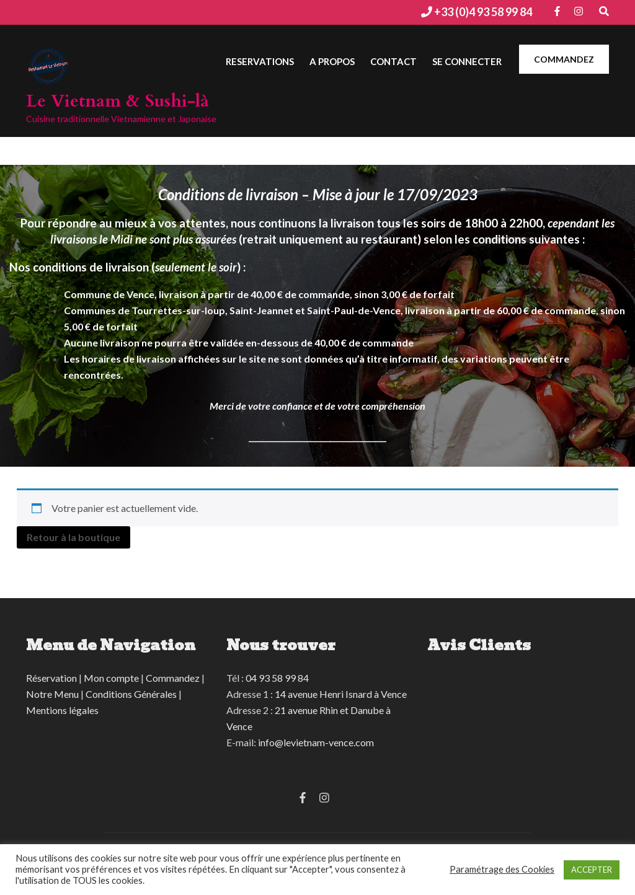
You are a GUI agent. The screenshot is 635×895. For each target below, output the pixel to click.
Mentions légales (62, 710)
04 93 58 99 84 (277, 678)
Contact (393, 61)
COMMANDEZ (564, 59)
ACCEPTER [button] (591, 870)
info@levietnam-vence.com (316, 742)
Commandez (173, 678)
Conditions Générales (131, 694)
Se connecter (467, 61)
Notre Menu (52, 694)
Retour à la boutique (73, 537)
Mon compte (111, 678)
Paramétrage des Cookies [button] (502, 869)
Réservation (51, 678)
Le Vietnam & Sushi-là (117, 101)
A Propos (332, 61)
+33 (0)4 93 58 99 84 (482, 12)
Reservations (260, 61)
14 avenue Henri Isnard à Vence (341, 694)
